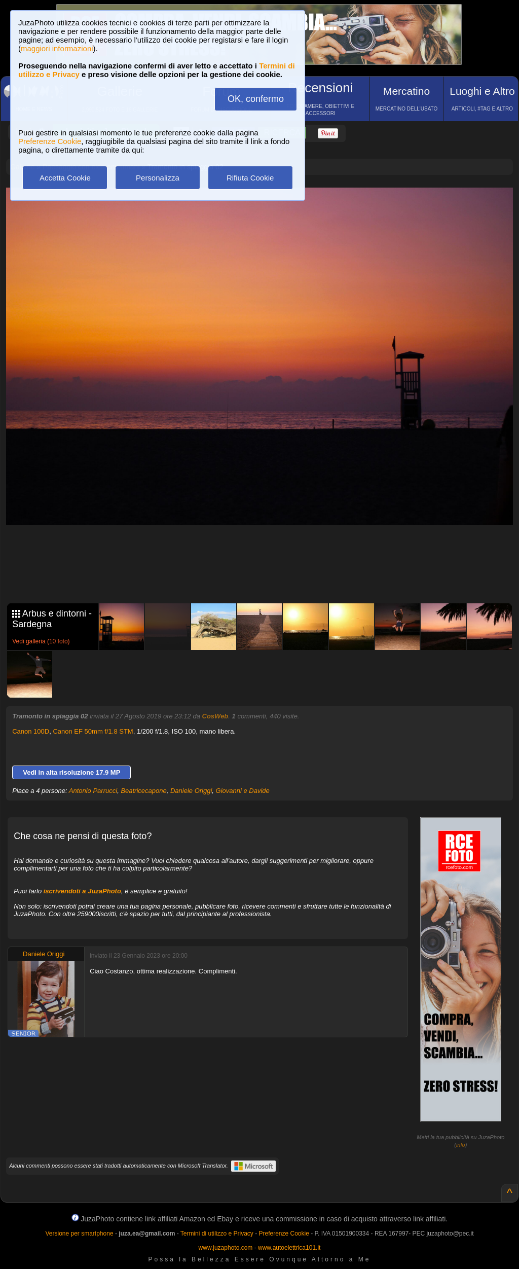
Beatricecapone (143, 790)
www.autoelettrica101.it (289, 1247)
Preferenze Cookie (49, 141)
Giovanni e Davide (243, 790)
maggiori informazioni (57, 48)
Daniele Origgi (191, 790)
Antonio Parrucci (93, 790)
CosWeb (215, 716)
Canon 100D (30, 731)
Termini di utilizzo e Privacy (216, 1233)
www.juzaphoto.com (226, 1247)
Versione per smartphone (79, 1233)
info (460, 1145)
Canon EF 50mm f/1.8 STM (93, 731)
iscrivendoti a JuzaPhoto (82, 891)
